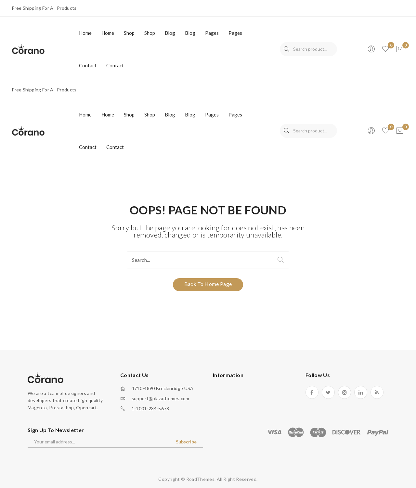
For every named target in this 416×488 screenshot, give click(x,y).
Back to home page (208, 284)
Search (286, 49)
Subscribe (186, 441)
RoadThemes (200, 479)
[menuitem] (85, 33)
